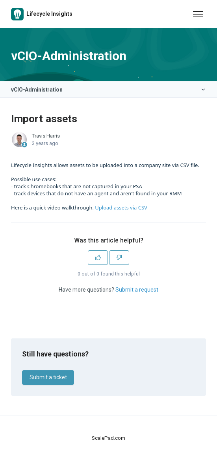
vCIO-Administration (36, 89)
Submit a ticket (48, 377)
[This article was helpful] (98, 257)
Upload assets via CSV (121, 207)
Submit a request (136, 290)
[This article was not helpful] (119, 257)
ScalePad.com (108, 438)
